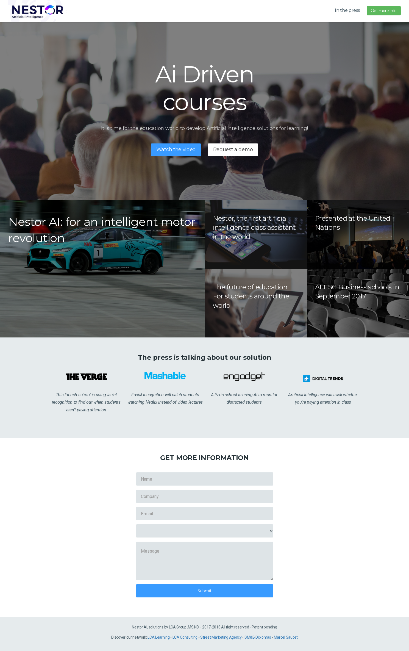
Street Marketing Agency (221, 637)
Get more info (384, 10)
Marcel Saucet (286, 637)
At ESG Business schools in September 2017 (357, 291)
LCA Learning (158, 637)
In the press (347, 10)
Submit (204, 590)
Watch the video (176, 149)
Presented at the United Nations (352, 223)
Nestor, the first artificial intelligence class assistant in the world (254, 227)
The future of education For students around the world (251, 296)
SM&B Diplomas (257, 637)
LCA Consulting (185, 637)
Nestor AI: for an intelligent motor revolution (102, 230)
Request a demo (233, 149)
